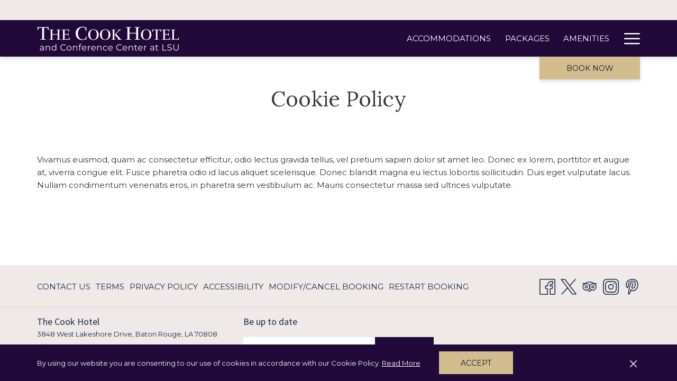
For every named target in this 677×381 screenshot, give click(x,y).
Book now (590, 68)
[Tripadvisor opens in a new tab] (590, 285)
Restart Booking (429, 287)
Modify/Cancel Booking (326, 287)
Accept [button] (476, 363)
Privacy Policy (164, 287)
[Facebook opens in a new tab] (547, 285)
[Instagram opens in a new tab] (611, 285)
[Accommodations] (304, 38)
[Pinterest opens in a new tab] (632, 285)
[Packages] (382, 38)
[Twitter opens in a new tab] (569, 285)
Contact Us (63, 287)
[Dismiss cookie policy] (633, 363)
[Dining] (494, 38)
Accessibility (233, 287)
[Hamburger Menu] (628, 38)
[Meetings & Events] (566, 38)
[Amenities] (441, 38)
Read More (402, 363)
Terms (110, 287)
